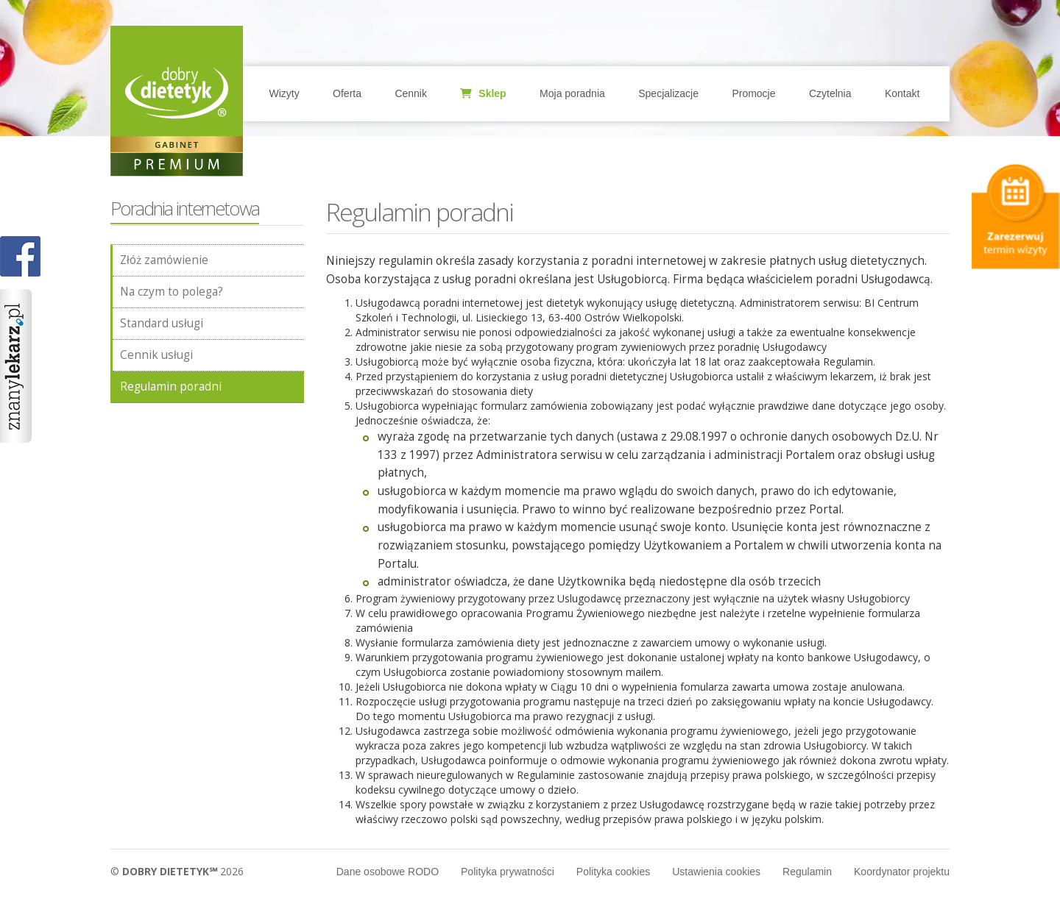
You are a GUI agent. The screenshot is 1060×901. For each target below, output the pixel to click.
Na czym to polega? (171, 291)
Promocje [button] (753, 93)
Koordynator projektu (902, 871)
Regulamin (807, 871)
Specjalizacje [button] (668, 93)
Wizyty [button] (284, 93)
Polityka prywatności (507, 871)
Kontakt (902, 93)
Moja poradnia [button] (572, 93)
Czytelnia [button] (830, 93)
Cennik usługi (156, 355)
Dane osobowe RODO (387, 871)
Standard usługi (161, 323)
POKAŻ (20, 257)
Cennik (411, 93)
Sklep (483, 93)
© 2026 (177, 871)
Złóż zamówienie (164, 260)
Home (176, 92)
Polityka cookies (613, 871)
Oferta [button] (347, 93)
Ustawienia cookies (716, 871)
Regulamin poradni (171, 386)
